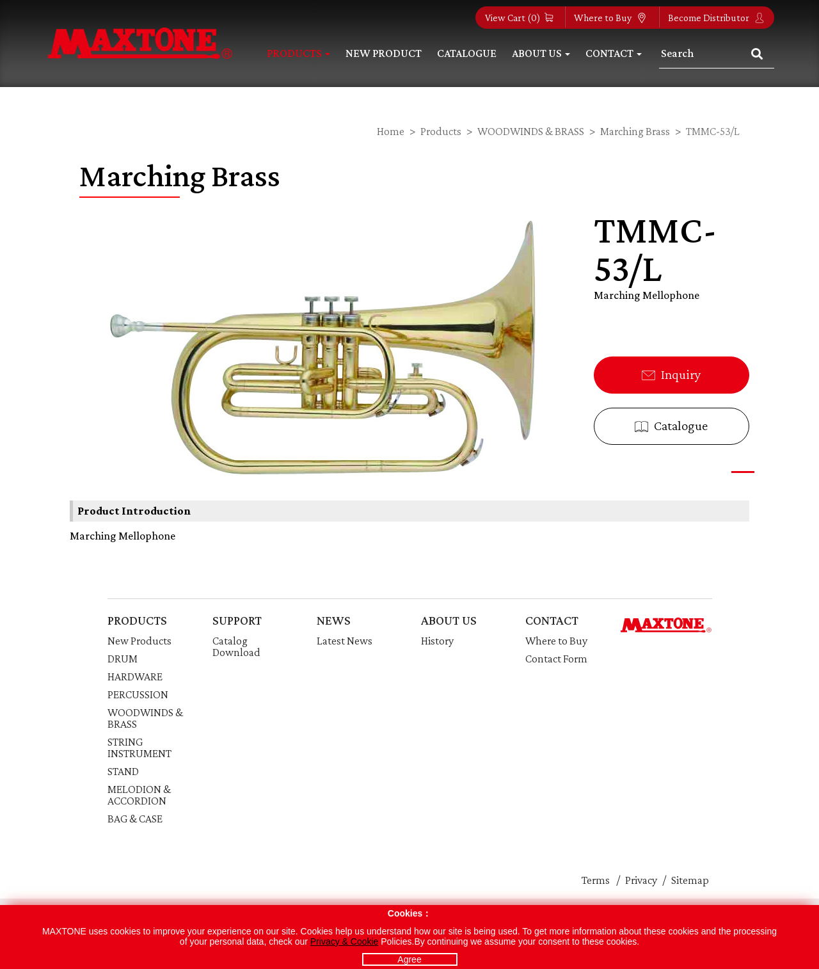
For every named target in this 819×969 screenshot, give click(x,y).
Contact (613, 53)
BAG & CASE (135, 818)
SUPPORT (237, 620)
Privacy (641, 880)
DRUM (122, 658)
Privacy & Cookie (344, 941)
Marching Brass (635, 131)
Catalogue (467, 53)
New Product (384, 53)
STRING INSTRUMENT (139, 747)
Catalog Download (236, 646)
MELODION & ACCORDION (139, 795)
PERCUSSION (137, 694)
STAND (123, 771)
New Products (139, 640)
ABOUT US (449, 620)
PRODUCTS (137, 620)
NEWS (334, 620)
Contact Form (556, 658)
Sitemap (690, 880)
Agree (409, 959)
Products (298, 53)
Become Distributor (716, 17)
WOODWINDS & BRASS (530, 131)
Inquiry (671, 374)
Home (390, 131)
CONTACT (551, 620)
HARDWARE (135, 676)
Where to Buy (610, 17)
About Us (541, 53)
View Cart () (519, 17)
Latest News (344, 640)
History (437, 640)
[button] (742, 472)
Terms (596, 880)
